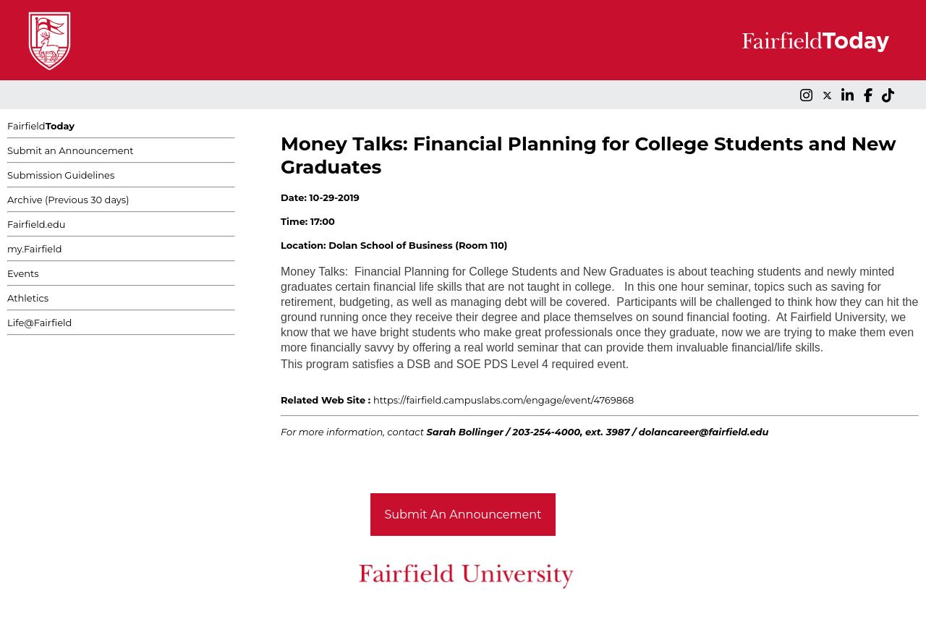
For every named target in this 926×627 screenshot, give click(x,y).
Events (23, 273)
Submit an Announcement (70, 150)
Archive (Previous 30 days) (68, 199)
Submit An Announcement (463, 514)
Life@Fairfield (39, 322)
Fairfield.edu (36, 224)
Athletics (27, 298)
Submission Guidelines (60, 175)
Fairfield (41, 126)
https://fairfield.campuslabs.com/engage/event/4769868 (503, 400)
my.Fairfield (34, 249)
